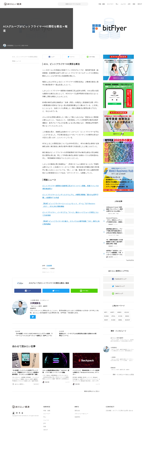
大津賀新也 (35, 303)
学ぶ (117, 4)
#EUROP (127, 320)
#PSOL (113, 316)
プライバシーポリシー (81, 414)
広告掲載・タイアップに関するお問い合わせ (119, 410)
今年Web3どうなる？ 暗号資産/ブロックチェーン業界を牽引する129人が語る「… (114, 209)
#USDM (106, 316)
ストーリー (110, 4)
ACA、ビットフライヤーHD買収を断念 (24, 57)
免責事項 (77, 417)
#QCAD (127, 312)
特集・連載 (102, 4)
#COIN (120, 316)
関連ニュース (16, 61)
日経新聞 (49, 265)
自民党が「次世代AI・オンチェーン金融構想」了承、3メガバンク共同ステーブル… (114, 252)
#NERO (119, 312)
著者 (134, 4)
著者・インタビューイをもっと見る (123, 374)
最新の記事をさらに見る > (92, 391)
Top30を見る (130, 260)
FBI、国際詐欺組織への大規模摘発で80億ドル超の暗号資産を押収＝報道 (114, 242)
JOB (129, 4)
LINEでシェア (119, 293)
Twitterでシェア (120, 286)
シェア (52, 56)
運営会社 (77, 410)
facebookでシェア (120, 279)
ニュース (123, 4)
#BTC (105, 312)
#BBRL (120, 320)
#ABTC (112, 312)
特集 (117, 213)
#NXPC (106, 320)
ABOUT (140, 4)
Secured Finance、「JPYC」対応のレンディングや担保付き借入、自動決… (114, 220)
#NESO (127, 316)
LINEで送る (92, 56)
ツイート (72, 56)
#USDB (113, 320)
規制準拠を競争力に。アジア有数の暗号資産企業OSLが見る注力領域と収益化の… (114, 231)
